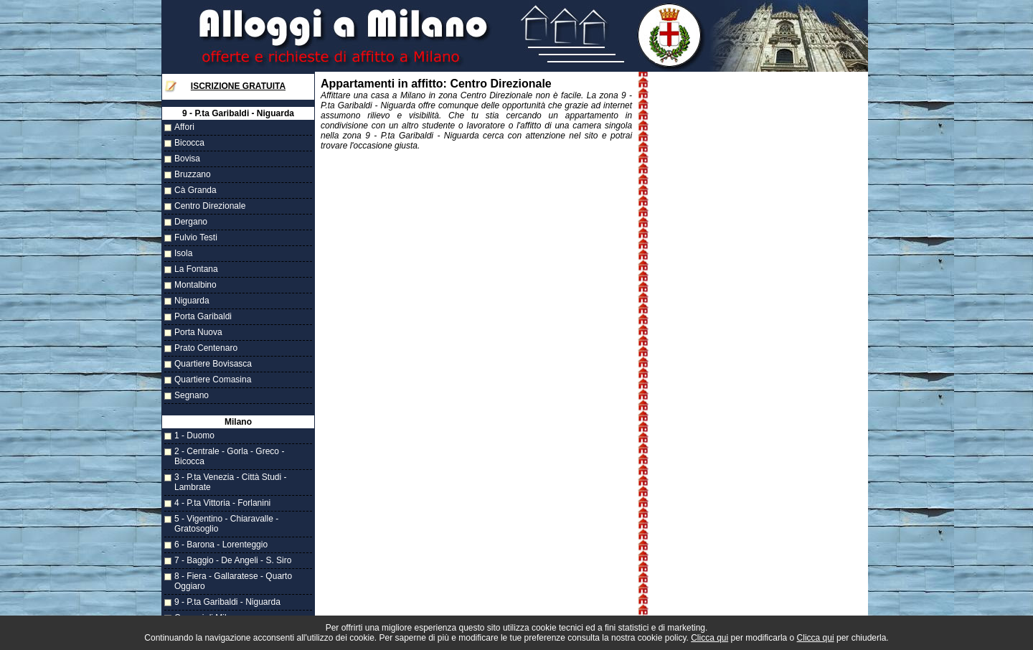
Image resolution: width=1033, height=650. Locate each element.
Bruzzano (192, 174)
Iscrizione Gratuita (238, 86)
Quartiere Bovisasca (213, 364)
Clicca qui (709, 638)
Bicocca (189, 143)
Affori (184, 127)
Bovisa (187, 159)
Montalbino (195, 285)
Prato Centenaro (205, 348)
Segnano (191, 395)
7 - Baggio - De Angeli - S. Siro (232, 560)
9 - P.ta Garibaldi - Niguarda (227, 602)
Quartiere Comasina (212, 380)
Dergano (190, 222)
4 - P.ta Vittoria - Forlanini (222, 503)
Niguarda (191, 301)
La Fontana (196, 269)
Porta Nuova (198, 332)
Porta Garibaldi (203, 316)
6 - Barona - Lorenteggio (221, 545)
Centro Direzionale (209, 206)
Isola (183, 253)
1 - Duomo (194, 435)
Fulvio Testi (195, 237)
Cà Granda (195, 190)
